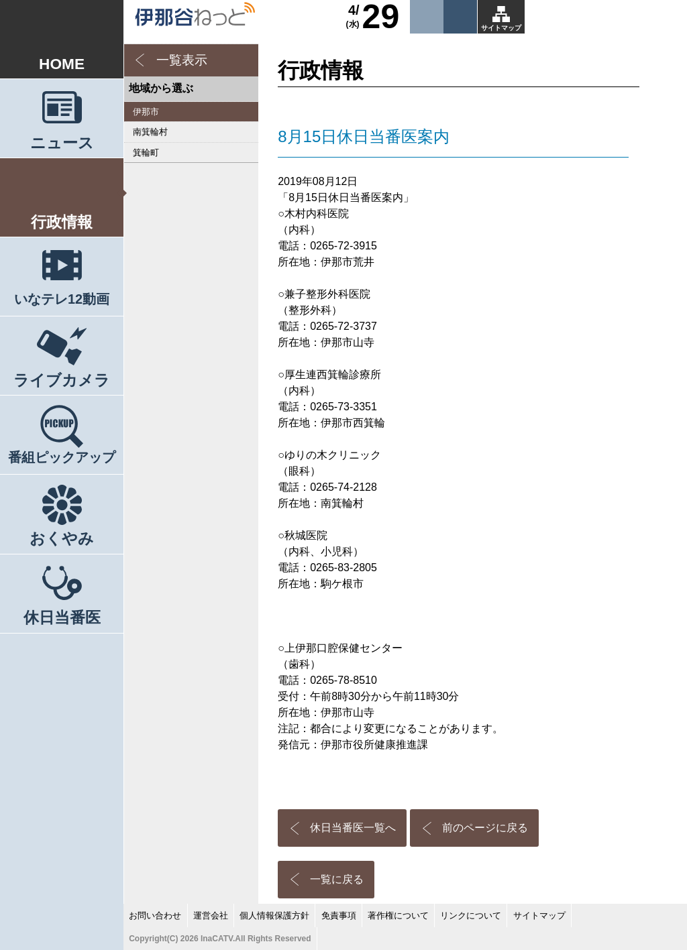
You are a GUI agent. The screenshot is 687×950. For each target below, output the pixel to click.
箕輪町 (146, 152)
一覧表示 (181, 60)
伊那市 (146, 112)
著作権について (398, 915)
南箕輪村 (150, 132)
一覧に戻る (337, 879)
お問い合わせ (155, 915)
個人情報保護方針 (274, 915)
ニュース (62, 143)
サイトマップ (501, 28)
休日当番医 (62, 617)
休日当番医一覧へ (353, 827)
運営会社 (210, 915)
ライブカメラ (61, 380)
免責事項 (338, 915)
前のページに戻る (485, 827)
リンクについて (470, 915)
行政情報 (62, 222)
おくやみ (62, 538)
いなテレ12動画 (61, 299)
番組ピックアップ (61, 457)
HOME (62, 63)
